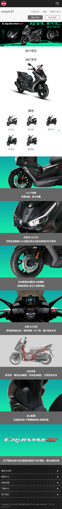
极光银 (31, 122)
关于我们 (5, 494)
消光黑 (11, 142)
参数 (45, 12)
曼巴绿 (51, 122)
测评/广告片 (55, 12)
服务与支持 (6, 471)
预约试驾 (35, 17)
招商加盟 (5, 482)
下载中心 (5, 488)
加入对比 (52, 17)
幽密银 (31, 142)
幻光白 (11, 122)
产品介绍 (35, 12)
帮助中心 (5, 477)
